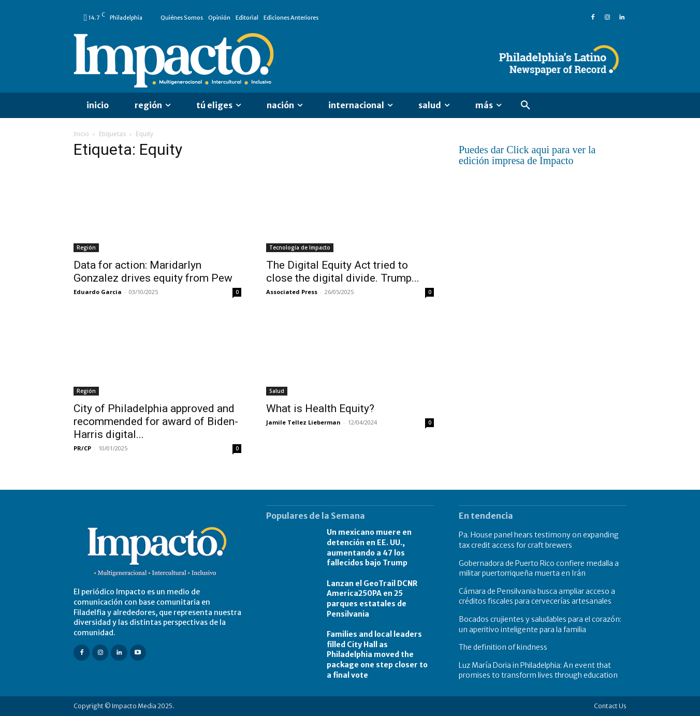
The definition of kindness (503, 647)
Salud (276, 390)
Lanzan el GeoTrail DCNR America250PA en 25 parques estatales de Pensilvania (372, 599)
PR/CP (82, 448)
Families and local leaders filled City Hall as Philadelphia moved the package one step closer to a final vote (377, 654)
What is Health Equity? (320, 408)
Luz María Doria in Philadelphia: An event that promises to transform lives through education (538, 670)
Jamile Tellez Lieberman (303, 422)
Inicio (81, 133)
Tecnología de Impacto (299, 247)
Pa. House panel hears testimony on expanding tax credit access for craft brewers (539, 540)
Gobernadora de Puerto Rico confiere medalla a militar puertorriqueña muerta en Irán (539, 568)
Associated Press (291, 292)
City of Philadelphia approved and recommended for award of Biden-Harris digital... (156, 421)
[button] (525, 105)
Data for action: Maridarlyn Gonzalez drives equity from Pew (153, 271)
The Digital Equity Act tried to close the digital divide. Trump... (342, 271)
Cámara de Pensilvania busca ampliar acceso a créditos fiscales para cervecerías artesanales (537, 596)
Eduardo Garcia (98, 292)
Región (86, 247)
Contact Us (610, 706)
